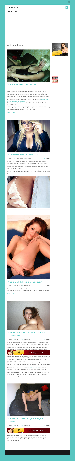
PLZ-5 (33, 158)
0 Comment (48, 87)
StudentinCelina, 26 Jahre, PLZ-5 (25, 155)
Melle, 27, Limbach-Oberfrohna (24, 84)
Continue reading (11, 112)
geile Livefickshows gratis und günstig (27, 282)
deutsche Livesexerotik (33, 367)
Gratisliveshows (28, 158)
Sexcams (27, 87)
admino (10, 87)
